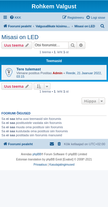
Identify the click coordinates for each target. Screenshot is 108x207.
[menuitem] (15, 17)
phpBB (37, 154)
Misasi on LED (20, 37)
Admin (57, 73)
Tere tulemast (28, 69)
